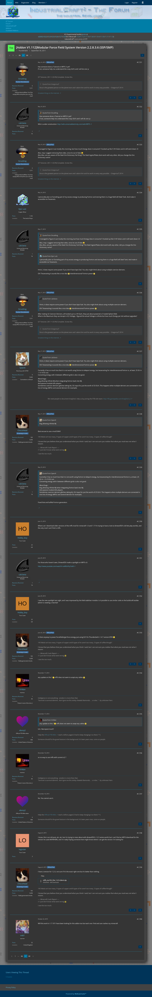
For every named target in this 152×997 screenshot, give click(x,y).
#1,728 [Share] (139, 414)
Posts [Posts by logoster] (13, 856)
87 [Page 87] (23, 55)
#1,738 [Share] (139, 833)
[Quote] (140, 97)
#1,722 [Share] (139, 107)
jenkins (84, 34)
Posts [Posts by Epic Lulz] (13, 216)
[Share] (142, 55)
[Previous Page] (10, 55)
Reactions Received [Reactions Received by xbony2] (17, 737)
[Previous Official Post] (130, 97)
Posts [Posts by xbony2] (13, 740)
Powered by (76, 994)
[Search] (142, 2)
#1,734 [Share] (139, 673)
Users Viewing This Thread (17, 972)
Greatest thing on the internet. (48, 93)
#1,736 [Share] (139, 753)
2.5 (53, 37)
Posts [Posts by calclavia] (13, 134)
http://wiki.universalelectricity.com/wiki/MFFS (73, 124)
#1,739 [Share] (139, 867)
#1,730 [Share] (139, 521)
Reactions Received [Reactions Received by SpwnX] (17, 375)
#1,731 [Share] (139, 558)
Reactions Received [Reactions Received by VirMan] (17, 696)
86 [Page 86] (20, 55)
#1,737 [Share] (139, 794)
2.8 (64, 37)
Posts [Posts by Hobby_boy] (13, 545)
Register (135, 3)
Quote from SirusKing (50, 113)
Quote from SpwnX (49, 420)
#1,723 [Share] (139, 145)
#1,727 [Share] (139, 351)
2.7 (61, 37)
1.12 (111, 37)
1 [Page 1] (13, 55)
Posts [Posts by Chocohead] (13, 440)
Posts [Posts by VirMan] (13, 699)
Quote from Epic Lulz (49, 256)
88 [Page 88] (27, 55)
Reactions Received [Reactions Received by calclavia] (17, 131)
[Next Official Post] (134, 97)
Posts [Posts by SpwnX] (13, 377)
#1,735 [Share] (139, 714)
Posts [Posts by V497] (13, 942)
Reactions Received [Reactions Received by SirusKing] (17, 86)
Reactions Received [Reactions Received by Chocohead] (17, 437)
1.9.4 (98, 37)
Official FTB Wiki (50, 735)
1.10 (102, 37)
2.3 (49, 37)
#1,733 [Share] (139, 633)
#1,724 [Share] (139, 193)
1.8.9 (92, 37)
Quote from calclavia (49, 299)
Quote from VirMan (49, 720)
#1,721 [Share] (139, 62)
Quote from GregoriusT (50, 84)
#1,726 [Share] (139, 293)
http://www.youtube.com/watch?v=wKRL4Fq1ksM (56, 566)
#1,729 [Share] (139, 467)
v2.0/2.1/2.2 (42, 37)
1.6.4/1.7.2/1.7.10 (82, 37)
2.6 (57, 37)
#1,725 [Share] (139, 229)
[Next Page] (31, 55)
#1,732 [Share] (139, 596)
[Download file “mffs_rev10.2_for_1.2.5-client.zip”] (53, 881)
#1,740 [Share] (139, 919)
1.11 (107, 37)
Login (127, 3)
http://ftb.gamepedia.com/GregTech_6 (117, 399)
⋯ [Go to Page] (16, 55)
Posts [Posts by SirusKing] (13, 88)
